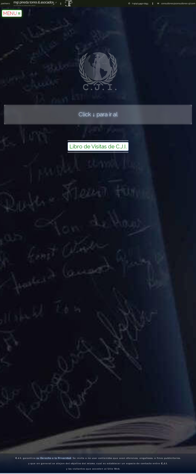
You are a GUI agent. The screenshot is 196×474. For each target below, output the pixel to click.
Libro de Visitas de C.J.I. (98, 146)
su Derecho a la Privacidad (54, 457)
